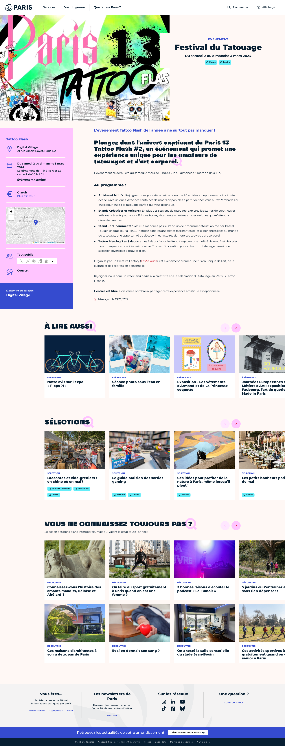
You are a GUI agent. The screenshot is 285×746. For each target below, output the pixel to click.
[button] (36, 222)
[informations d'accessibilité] (37, 261)
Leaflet (36, 242)
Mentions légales (84, 742)
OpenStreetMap (52, 242)
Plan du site (203, 742)
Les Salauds (149, 261)
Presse (147, 742)
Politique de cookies (181, 742)
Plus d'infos (24, 196)
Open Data (161, 742)
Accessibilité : (119, 742)
